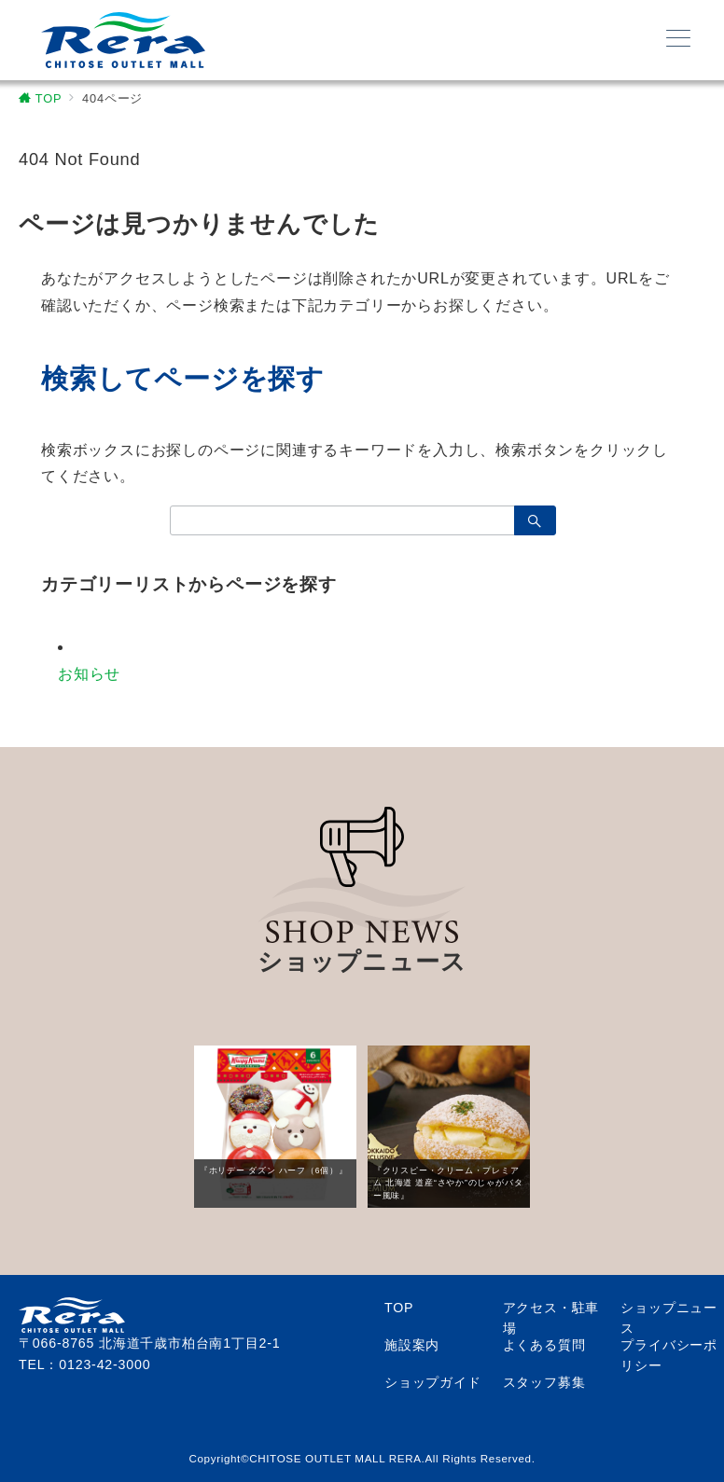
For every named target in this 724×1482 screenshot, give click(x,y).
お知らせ (89, 674)
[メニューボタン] (678, 40)
